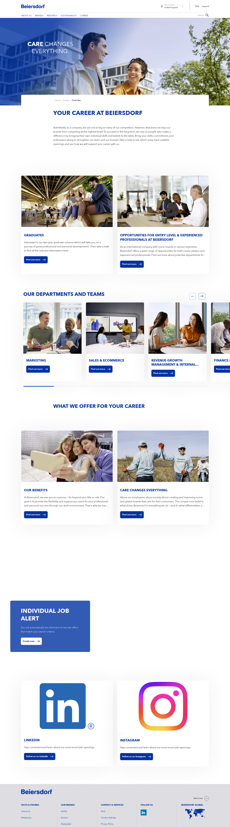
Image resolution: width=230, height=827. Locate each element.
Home (57, 108)
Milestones (26, 825)
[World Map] (195, 821)
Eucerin (64, 825)
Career (66, 108)
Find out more (38, 377)
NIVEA (64, 819)
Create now (28, 649)
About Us (25, 819)
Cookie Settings (108, 825)
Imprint (205, 6)
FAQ (197, 6)
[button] (192, 304)
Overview (76, 108)
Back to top (198, 806)
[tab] (23, 394)
